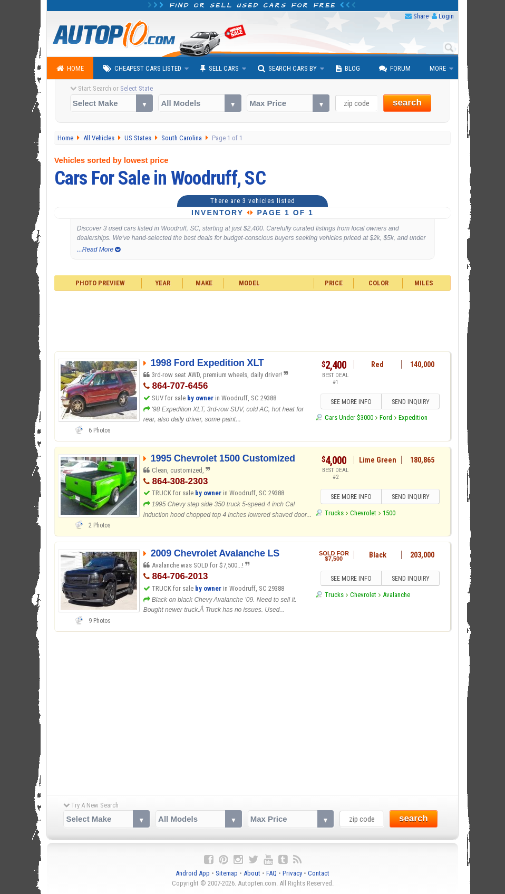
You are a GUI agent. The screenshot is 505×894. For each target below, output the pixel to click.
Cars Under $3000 (349, 417)
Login (446, 16)
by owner (200, 398)
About (252, 873)
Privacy (292, 873)
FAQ (271, 873)
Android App (193, 873)
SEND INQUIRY (411, 402)
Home (70, 68)
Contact (318, 873)
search (407, 103)
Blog (348, 68)
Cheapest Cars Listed (142, 68)
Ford (386, 417)
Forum (395, 68)
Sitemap (227, 873)
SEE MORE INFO (351, 402)
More (438, 68)
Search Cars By (287, 68)
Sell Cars (219, 68)
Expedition (413, 417)
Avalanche (396, 595)
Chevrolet (363, 513)
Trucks (334, 513)
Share (421, 16)
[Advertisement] (252, 319)
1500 (389, 513)
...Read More (99, 249)
